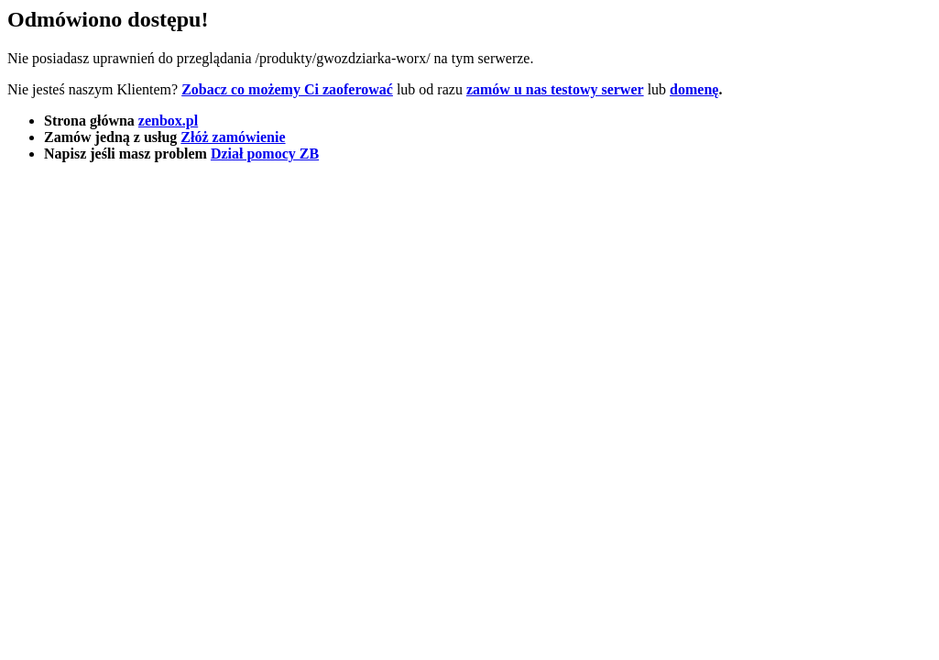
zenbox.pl (168, 120)
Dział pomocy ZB (265, 153)
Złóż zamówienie (232, 137)
